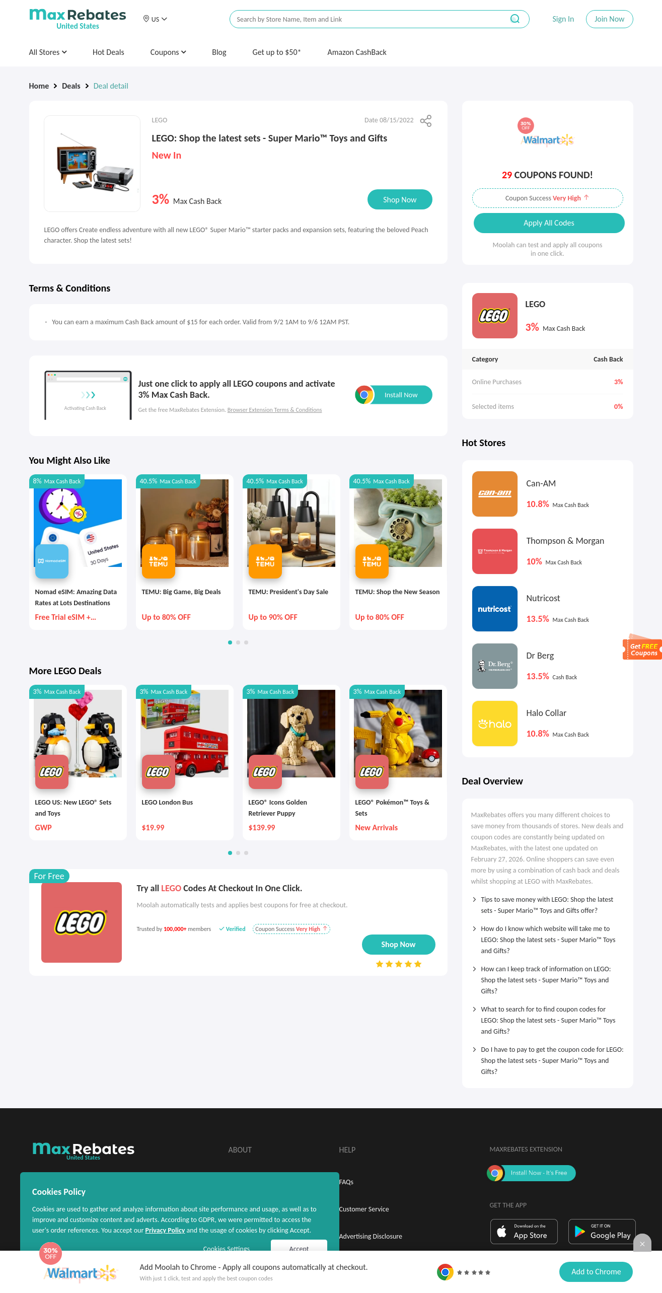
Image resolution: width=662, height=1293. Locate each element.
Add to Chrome (596, 1271)
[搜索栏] (360, 19)
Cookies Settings (226, 1249)
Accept (299, 1249)
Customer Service (364, 1209)
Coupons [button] (168, 52)
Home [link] (39, 86)
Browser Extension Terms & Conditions (275, 409)
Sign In (563, 19)
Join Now (609, 19)
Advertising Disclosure (370, 1236)
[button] (155, 19)
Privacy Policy (165, 1230)
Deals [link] (71, 86)
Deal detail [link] (111, 86)
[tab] (547, 901)
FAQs (346, 1182)
